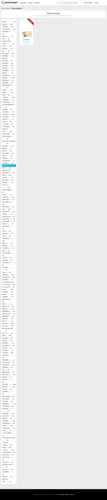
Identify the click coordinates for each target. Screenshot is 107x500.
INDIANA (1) (7, 233)
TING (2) (7, 430)
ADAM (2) (8, 22)
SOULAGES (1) (8, 399)
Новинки (37, 3)
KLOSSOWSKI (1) (8, 254)
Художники (22, 3)
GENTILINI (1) (8, 199)
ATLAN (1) (8, 43)
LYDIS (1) (7, 304)
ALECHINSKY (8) (8, 29)
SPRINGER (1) (9, 403)
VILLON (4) (7, 469)
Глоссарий (61, 494)
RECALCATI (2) (8, 374)
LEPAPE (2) (7, 294)
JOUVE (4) (6, 236)
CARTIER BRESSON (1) (8, 106)
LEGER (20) (7, 289)
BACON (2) (7, 48)
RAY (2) (5, 369)
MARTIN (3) (7, 318)
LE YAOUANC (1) (8, 284)
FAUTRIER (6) (7, 180)
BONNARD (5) (8, 70)
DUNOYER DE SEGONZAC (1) (8, 171)
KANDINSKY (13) (8, 240)
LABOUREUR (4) (9, 264)
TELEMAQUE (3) (8, 428)
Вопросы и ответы (69, 494)
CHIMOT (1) (8, 119)
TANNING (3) (8, 421)
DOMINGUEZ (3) (8, 160)
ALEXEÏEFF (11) (8, 33)
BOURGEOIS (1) (8, 75)
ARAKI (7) (7, 36)
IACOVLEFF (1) (8, 227)
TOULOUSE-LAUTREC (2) (8, 439)
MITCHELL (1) (7, 338)
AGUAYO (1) (7, 26)
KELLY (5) (7, 243)
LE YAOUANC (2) (8, 287)
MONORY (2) (8, 343)
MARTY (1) (7, 321)
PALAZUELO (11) (8, 345)
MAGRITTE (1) (8, 306)
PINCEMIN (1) (8, 356)
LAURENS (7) (7, 279)
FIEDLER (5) (7, 182)
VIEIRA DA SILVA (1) (8, 466)
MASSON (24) (7, 323)
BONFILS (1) (7, 68)
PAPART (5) (6, 348)
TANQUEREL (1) (8, 423)
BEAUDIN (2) (7, 63)
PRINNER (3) (7, 367)
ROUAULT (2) (8, 386)
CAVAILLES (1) (7, 112)
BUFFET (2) (7, 92)
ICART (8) (6, 231)
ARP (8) (5, 39)
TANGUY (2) (7, 418)
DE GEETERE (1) (8, 134)
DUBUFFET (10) (8, 163)
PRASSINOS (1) (8, 365)
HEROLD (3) (7, 224)
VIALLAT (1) (7, 462)
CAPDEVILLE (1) (8, 102)
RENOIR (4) (8, 381)
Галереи (30, 3)
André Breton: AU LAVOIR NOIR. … (26, 41)
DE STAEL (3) (8, 146)
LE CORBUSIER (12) (8, 282)
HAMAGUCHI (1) (8, 216)
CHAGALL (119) (8, 114)
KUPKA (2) (6, 258)
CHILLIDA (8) (8, 116)
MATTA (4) (7, 333)
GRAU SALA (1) (8, 206)
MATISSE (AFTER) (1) (7, 329)
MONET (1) (7, 340)
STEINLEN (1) (7, 410)
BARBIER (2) (7, 56)
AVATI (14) (7, 46)
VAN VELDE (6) (8, 455)
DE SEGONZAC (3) (8, 137)
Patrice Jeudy (5, 8)
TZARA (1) (7, 445)
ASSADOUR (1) (6, 41)
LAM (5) (6, 272)
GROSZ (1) (7, 214)
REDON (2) (7, 377)
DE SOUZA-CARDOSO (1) (8, 142)
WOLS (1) (5, 479)
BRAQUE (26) (8, 78)
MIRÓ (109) (6, 335)
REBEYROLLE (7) (8, 372)
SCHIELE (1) (7, 389)
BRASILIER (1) (8, 80)
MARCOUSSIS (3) (8, 313)
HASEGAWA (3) (8, 221)
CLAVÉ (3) (6, 121)
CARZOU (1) (7, 109)
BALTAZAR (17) (8, 53)
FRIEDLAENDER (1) (8, 191)
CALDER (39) (8, 97)
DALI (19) (7, 131)
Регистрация (88, 2)
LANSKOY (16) (8, 275)
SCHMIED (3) (8, 393)
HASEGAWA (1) (8, 219)
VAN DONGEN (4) (8, 452)
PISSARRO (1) (8, 360)
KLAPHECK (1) (8, 248)
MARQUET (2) (8, 316)
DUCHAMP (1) (8, 165)
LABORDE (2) (7, 260)
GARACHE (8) (8, 197)
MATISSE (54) (7, 326)
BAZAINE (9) (7, 61)
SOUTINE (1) (7, 401)
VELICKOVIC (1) (8, 458)
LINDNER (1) (7, 296)
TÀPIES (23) (7, 425)
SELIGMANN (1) (8, 396)
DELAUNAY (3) (7, 153)
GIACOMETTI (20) (8, 203)
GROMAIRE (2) (8, 211)
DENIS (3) (7, 155)
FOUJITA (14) (7, 186)
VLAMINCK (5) (8, 473)
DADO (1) (5, 129)
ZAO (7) (6, 481)
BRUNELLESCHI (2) (6, 86)
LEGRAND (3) (7, 292)
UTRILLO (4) (8, 450)
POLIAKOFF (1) (8, 362)
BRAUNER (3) (7, 82)
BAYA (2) (4, 58)
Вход (96, 2)
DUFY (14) (6, 168)
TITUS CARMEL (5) (8, 434)
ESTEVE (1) (7, 177)
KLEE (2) (5, 250)
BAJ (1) (6, 51)
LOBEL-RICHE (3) (8, 300)
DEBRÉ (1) (7, 148)
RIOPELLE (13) (9, 384)
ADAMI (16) (7, 24)
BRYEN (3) (7, 90)
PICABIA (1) (7, 350)
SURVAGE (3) (8, 413)
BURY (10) (6, 95)
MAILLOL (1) (7, 309)
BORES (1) (7, 73)
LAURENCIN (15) (8, 277)
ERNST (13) (6, 175)
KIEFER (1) (7, 245)
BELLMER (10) (7, 65)
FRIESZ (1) (7, 194)
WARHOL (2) (7, 476)
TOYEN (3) (5, 442)
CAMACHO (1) (8, 99)
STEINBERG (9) (7, 406)
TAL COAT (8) (8, 416)
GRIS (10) (6, 209)
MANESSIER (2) (8, 311)
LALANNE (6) (7, 269)
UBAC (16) (6, 447)
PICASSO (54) (7, 352)
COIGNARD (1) (8, 126)
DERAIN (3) (7, 158)
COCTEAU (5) (7, 124)
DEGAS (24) (7, 151)
